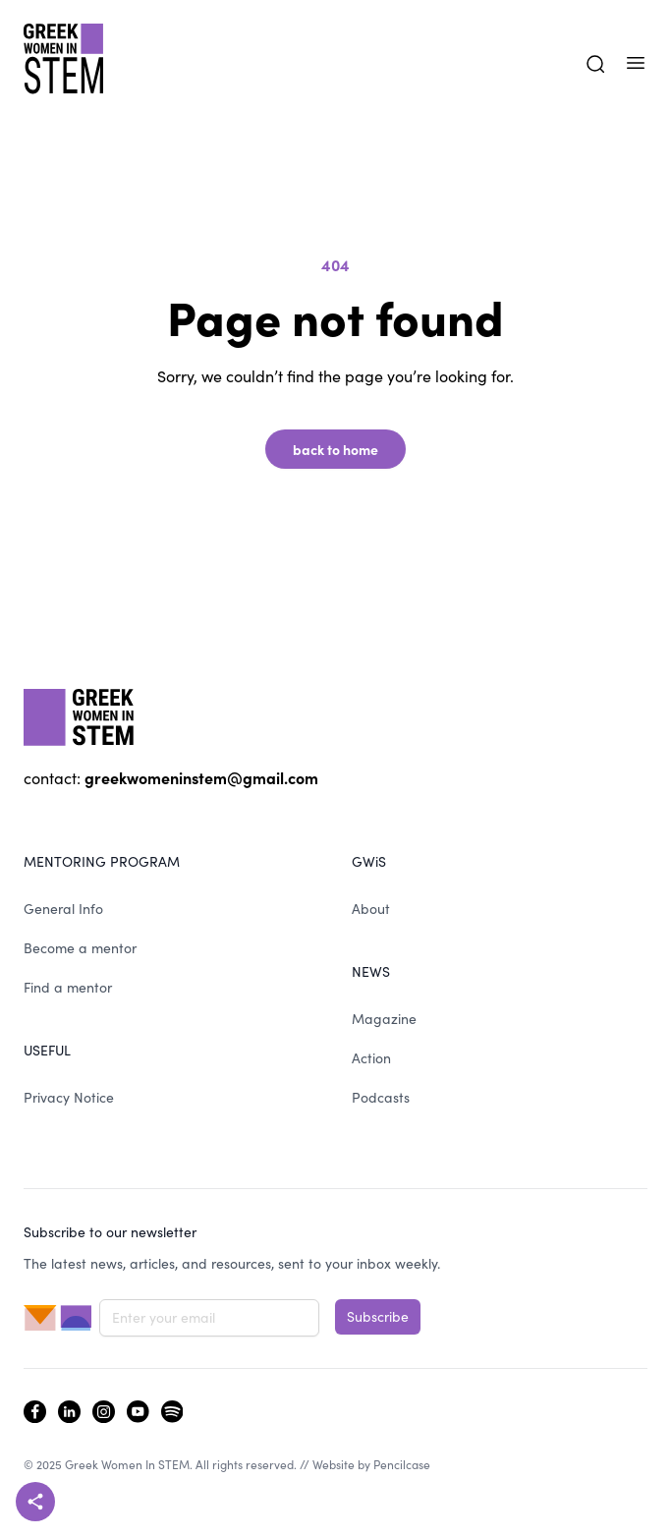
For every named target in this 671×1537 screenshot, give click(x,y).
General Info (63, 908)
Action (371, 1058)
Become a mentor (80, 948)
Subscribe (378, 1316)
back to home (335, 449)
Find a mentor (68, 987)
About (371, 908)
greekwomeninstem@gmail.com (201, 777)
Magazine (384, 1018)
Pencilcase (401, 1464)
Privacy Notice (69, 1097)
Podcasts (381, 1097)
